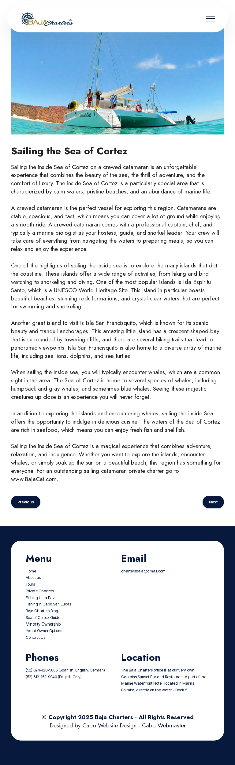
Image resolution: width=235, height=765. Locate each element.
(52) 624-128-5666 (42, 679)
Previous (25, 511)
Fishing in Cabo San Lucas (48, 613)
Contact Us (35, 646)
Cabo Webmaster (164, 734)
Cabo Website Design (109, 734)
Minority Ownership (43, 633)
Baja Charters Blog (42, 620)
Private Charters (40, 600)
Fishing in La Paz (40, 606)
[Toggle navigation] (210, 19)
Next (213, 511)
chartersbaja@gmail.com (143, 580)
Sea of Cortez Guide (43, 626)
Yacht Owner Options (44, 640)
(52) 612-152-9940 (41, 685)
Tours (30, 593)
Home (31, 580)
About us (33, 586)
